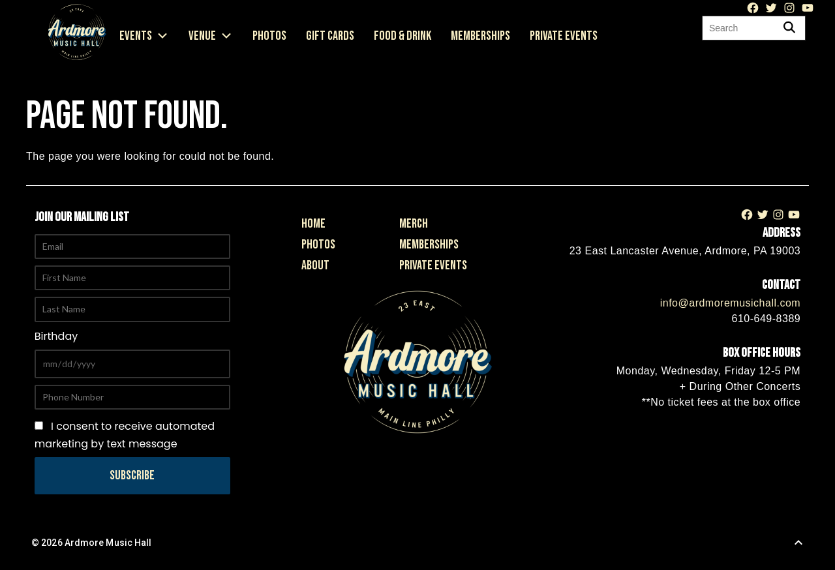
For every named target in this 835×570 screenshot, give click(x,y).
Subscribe (132, 475)
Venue (211, 36)
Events (144, 36)
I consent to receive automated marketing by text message (125, 435)
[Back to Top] (798, 542)
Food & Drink (402, 36)
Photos (269, 36)
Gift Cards (330, 36)
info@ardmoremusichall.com (730, 302)
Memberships (480, 36)
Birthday (56, 336)
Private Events (564, 36)
